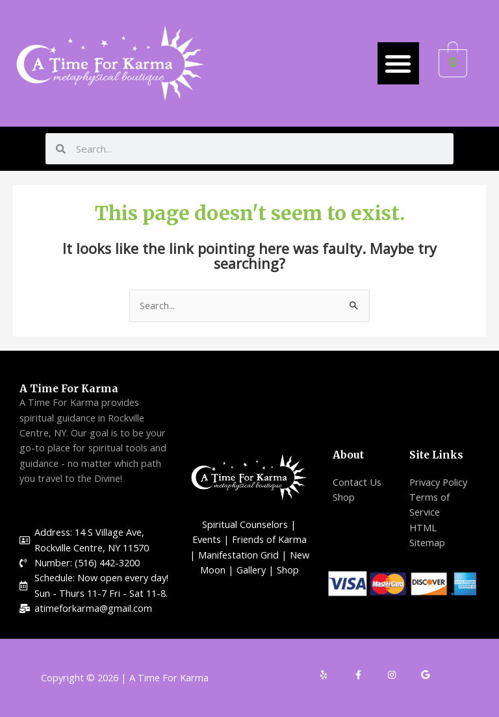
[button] (398, 63)
